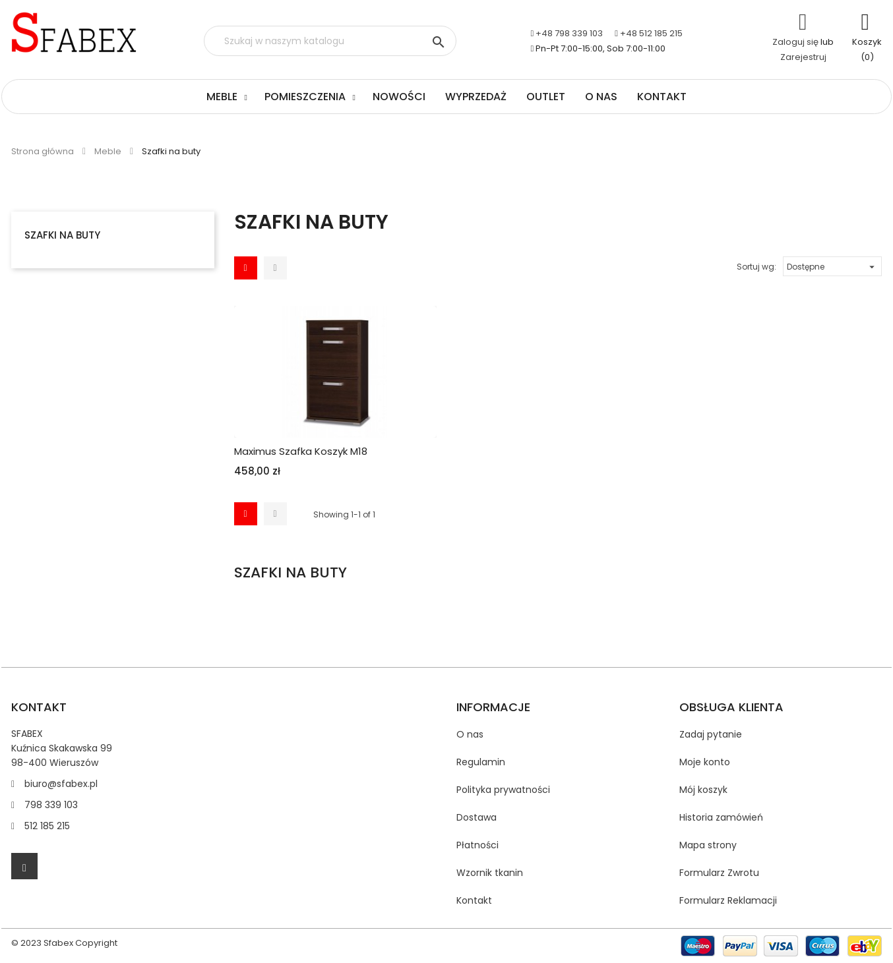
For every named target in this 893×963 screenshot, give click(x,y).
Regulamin (480, 762)
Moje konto (704, 762)
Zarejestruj (803, 57)
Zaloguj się (795, 42)
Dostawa (476, 817)
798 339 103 (51, 804)
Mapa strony (708, 845)
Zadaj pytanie (710, 734)
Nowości (399, 96)
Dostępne (832, 265)
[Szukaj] (330, 41)
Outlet (545, 96)
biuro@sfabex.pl (61, 783)
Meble (221, 96)
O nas (601, 96)
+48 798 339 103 (569, 33)
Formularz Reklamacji (728, 900)
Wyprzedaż (476, 96)
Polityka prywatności (503, 789)
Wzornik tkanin (489, 872)
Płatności (477, 845)
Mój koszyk (703, 789)
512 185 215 (47, 825)
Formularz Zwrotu (719, 872)
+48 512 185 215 (651, 33)
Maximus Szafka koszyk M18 (300, 451)
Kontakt (662, 96)
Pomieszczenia (305, 96)
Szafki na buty (62, 235)
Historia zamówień (721, 817)
